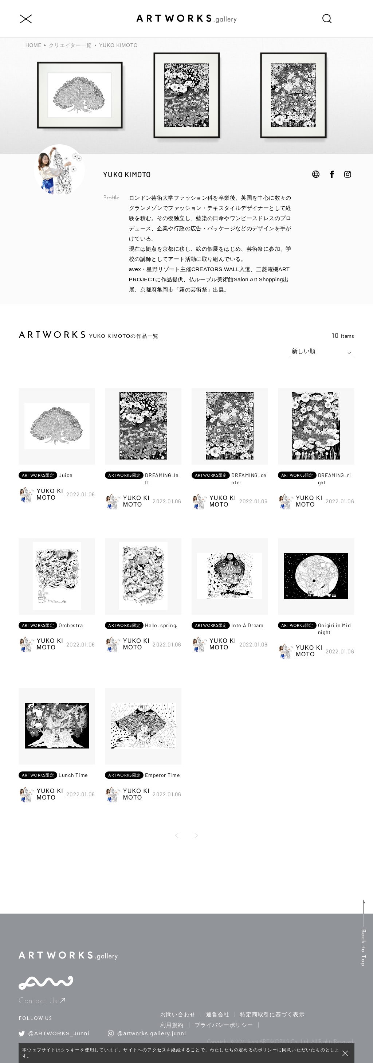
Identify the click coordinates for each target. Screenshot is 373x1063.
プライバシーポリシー (224, 1025)
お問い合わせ (178, 1014)
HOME (33, 45)
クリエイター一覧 (70, 45)
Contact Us (42, 1001)
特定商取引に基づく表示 (272, 1014)
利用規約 (172, 1025)
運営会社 (218, 1014)
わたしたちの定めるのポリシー (243, 1049)
